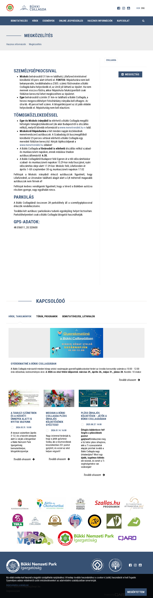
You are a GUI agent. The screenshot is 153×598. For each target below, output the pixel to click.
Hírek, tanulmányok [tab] (20, 316)
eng (143, 8)
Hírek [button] (35, 20)
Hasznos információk (16, 44)
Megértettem (135, 592)
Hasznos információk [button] (100, 20)
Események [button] (49, 20)
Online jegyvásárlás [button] (71, 20)
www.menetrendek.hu (31, 144)
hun (138, 8)
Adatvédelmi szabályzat (17, 585)
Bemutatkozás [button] (19, 20)
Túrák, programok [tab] (47, 316)
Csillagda (111, 60)
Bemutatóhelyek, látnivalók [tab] (78, 316)
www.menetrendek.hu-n (73, 127)
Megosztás (130, 74)
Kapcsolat (123, 20)
